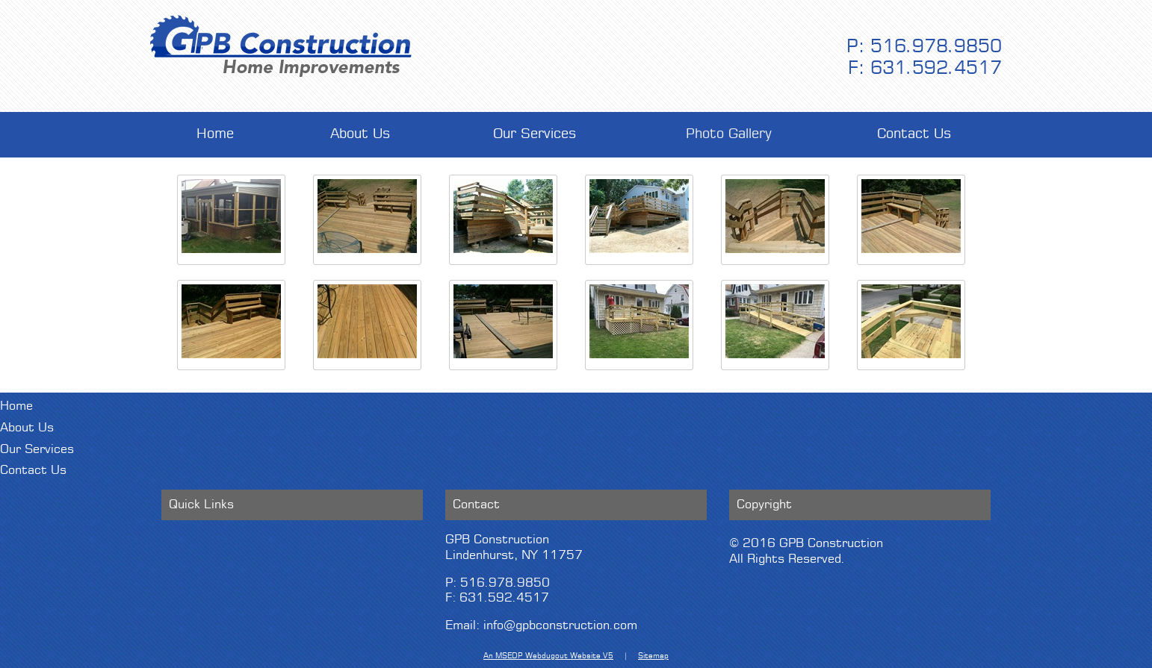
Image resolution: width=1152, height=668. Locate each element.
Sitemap (653, 656)
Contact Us (914, 134)
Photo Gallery (729, 134)
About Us (360, 134)
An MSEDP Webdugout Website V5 (548, 656)
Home (215, 134)
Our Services (535, 134)
